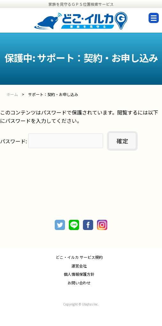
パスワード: (51, 141)
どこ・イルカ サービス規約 (79, 257)
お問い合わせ (79, 282)
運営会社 (79, 265)
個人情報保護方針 (79, 274)
